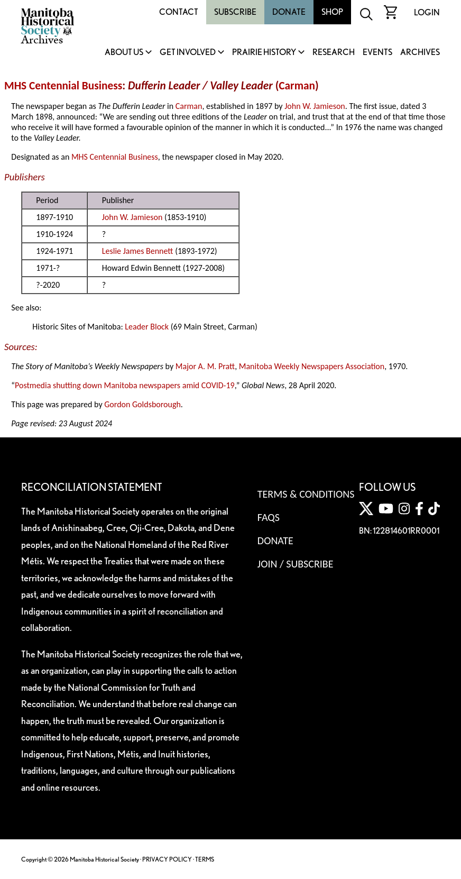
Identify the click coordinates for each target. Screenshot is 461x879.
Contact (178, 12)
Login (427, 12)
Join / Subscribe (295, 563)
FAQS (268, 517)
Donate (289, 12)
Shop (332, 12)
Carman (297, 86)
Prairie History (264, 52)
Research (333, 52)
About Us (124, 52)
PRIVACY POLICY (167, 859)
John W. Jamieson (314, 106)
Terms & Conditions (305, 494)
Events (377, 52)
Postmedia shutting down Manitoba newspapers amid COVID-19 (125, 385)
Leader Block (147, 327)
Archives (420, 52)
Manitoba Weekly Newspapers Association (311, 366)
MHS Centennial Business (63, 86)
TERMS (204, 859)
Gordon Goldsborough (142, 404)
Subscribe (235, 12)
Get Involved (188, 52)
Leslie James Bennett (137, 251)
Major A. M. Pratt (205, 366)
